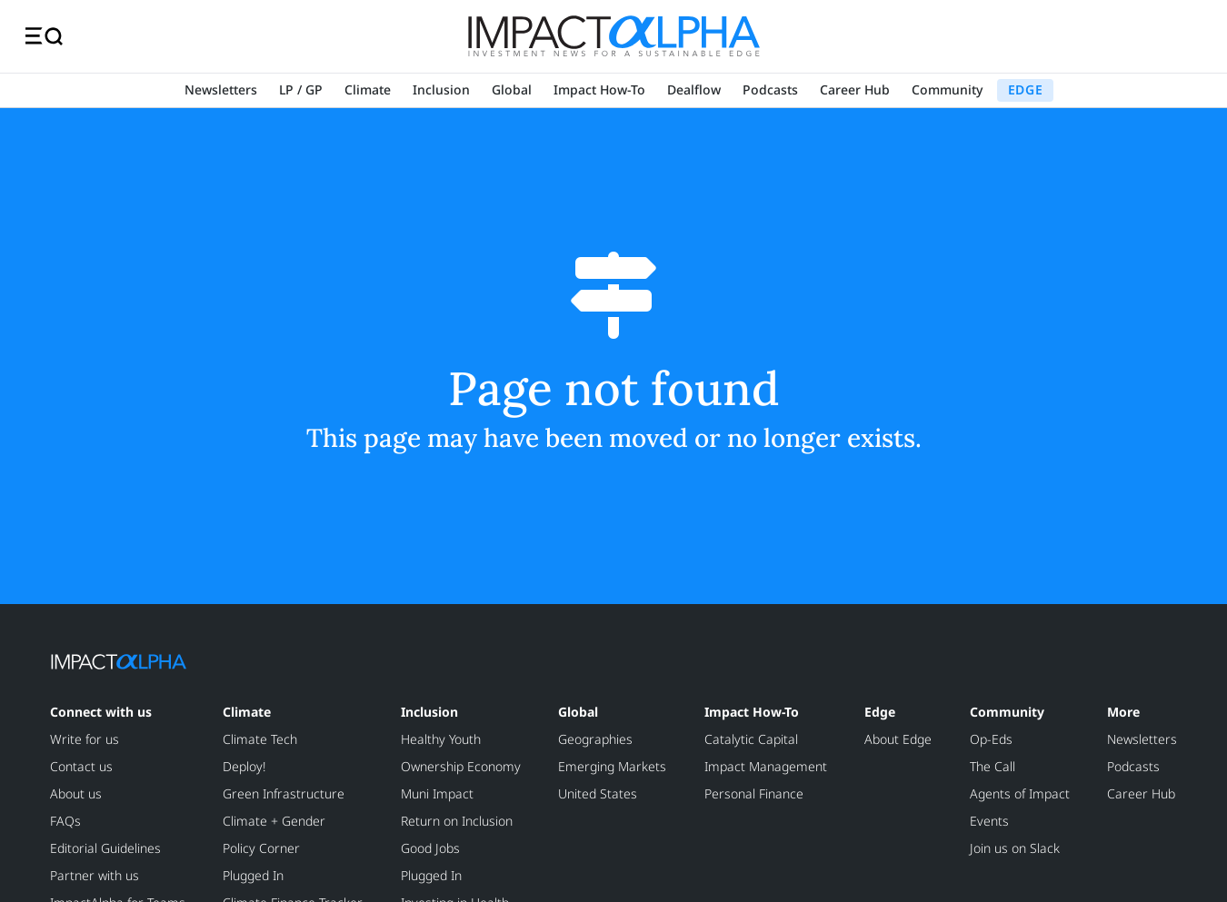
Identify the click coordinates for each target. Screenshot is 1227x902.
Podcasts (770, 89)
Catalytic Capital (751, 739)
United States (597, 793)
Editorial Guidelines (105, 848)
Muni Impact (437, 793)
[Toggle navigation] (44, 36)
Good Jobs (430, 848)
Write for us (84, 739)
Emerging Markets (612, 766)
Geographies (595, 739)
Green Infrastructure (283, 793)
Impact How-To (599, 89)
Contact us (81, 766)
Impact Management (765, 766)
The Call (992, 766)
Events (989, 820)
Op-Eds (991, 739)
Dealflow (694, 89)
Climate (367, 89)
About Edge (898, 739)
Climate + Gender (274, 820)
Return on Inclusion (457, 820)
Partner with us (94, 875)
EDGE (1025, 89)
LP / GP (301, 89)
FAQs (65, 820)
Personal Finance (753, 793)
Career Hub (855, 89)
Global (512, 89)
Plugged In (253, 875)
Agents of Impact (1020, 793)
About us (76, 793)
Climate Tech (260, 739)
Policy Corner (261, 848)
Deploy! (244, 766)
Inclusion (441, 89)
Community (947, 89)
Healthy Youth (441, 739)
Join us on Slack (1015, 848)
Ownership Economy (461, 766)
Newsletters (221, 89)
